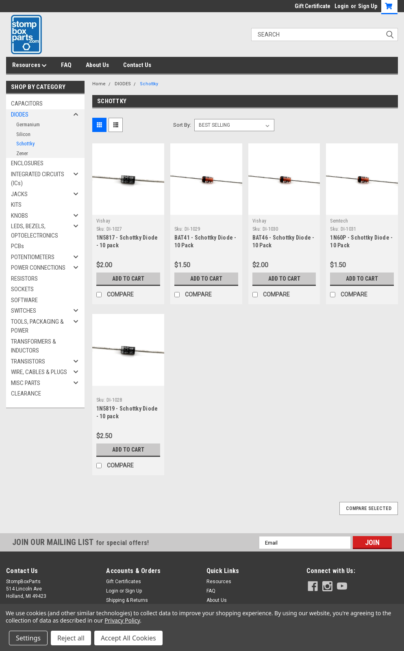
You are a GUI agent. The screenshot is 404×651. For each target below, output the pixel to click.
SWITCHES (23, 310)
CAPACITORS (27, 103)
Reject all (71, 638)
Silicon (23, 134)
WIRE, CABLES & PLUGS (39, 372)
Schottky (25, 144)
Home (99, 84)
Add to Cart (128, 278)
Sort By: (182, 125)
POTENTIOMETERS (32, 257)
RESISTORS (24, 278)
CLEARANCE (26, 393)
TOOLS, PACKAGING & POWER (37, 326)
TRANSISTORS (28, 361)
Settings (28, 638)
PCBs (17, 246)
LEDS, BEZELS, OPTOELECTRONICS (34, 231)
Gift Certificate (312, 6)
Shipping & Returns (127, 600)
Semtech (339, 221)
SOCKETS (22, 289)
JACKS (19, 194)
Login (341, 6)
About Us (97, 65)
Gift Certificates (123, 581)
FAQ (66, 65)
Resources (29, 65)
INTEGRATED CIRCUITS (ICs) (37, 179)
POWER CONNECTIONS (38, 267)
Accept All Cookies (128, 638)
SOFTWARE (24, 300)
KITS (16, 204)
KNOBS (19, 215)
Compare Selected (368, 508)
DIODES (19, 114)
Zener (22, 153)
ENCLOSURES (27, 163)
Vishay (103, 221)
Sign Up (367, 6)
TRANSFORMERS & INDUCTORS (33, 346)
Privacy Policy (122, 620)
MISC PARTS (25, 383)
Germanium (28, 124)
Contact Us (137, 65)
